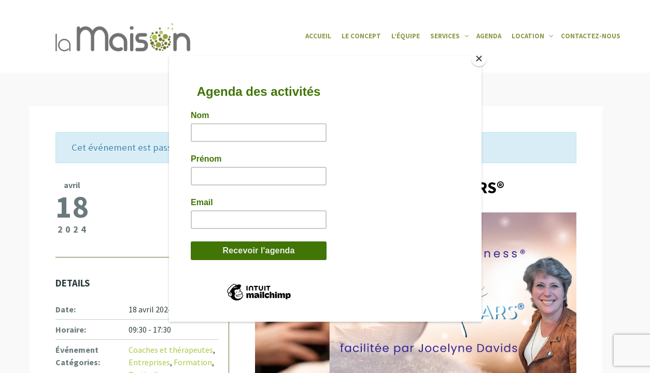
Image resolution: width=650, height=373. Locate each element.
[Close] (479, 58)
